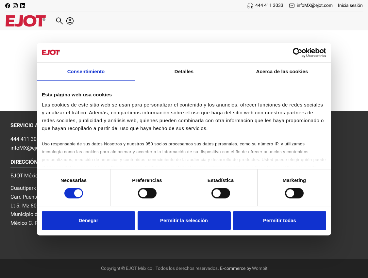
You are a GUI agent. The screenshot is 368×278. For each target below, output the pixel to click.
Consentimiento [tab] (86, 71)
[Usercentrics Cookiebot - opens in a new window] (297, 52)
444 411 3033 (269, 5)
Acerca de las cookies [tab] (282, 71)
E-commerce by (235, 268)
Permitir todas (279, 220)
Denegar (88, 220)
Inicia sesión (350, 5)
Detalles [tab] (184, 71)
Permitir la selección (184, 220)
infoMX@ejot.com (315, 5)
